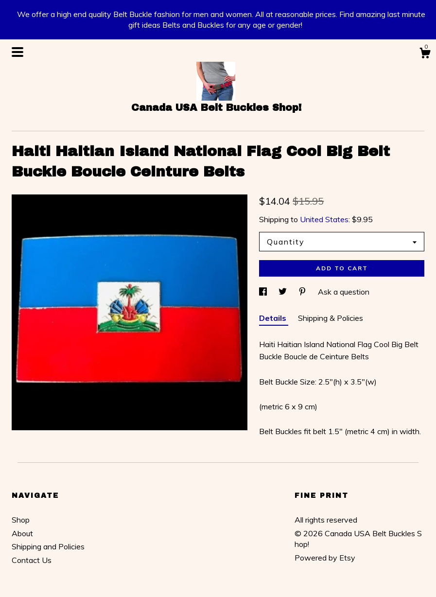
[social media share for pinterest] (303, 292)
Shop (21, 520)
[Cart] (424, 54)
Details (273, 318)
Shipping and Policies (48, 546)
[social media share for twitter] (284, 292)
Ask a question (343, 292)
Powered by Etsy (325, 557)
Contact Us (32, 560)
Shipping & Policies (330, 318)
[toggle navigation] (17, 52)
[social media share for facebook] (264, 292)
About (22, 533)
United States (324, 219)
